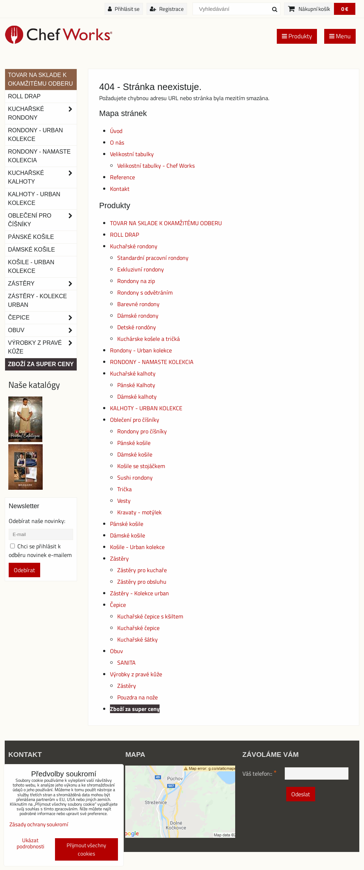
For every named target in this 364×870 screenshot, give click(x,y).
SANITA (126, 662)
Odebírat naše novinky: (37, 521)
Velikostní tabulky (132, 154)
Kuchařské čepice (138, 627)
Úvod (116, 131)
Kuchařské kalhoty (133, 373)
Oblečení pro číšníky (134, 419)
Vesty (124, 500)
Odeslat (300, 794)
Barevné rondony (138, 304)
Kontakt (120, 188)
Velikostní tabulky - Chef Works (156, 165)
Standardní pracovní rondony (153, 257)
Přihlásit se (124, 9)
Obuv (116, 651)
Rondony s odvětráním (145, 292)
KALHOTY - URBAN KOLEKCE (146, 408)
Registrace (167, 9)
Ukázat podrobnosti (30, 843)
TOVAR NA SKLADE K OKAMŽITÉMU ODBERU (166, 223)
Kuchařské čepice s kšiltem (150, 616)
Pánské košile (134, 442)
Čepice (118, 604)
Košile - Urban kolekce (137, 547)
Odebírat (24, 570)
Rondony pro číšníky (142, 431)
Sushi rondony (135, 477)
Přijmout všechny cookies (86, 849)
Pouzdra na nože (137, 697)
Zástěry (119, 558)
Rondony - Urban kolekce (141, 350)
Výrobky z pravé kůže (136, 674)
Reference (122, 177)
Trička (124, 489)
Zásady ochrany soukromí (38, 824)
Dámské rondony (137, 315)
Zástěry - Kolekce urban (139, 593)
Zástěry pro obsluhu (141, 581)
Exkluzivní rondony (140, 269)
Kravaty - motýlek (139, 512)
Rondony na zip (136, 281)
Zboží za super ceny (135, 708)
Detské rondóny (136, 327)
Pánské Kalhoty (136, 385)
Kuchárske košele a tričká (148, 338)
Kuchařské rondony (133, 246)
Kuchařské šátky (137, 639)
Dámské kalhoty (137, 396)
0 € (344, 9)
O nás (117, 142)
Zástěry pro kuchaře (142, 570)
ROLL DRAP (124, 234)
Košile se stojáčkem (141, 466)
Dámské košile (134, 454)
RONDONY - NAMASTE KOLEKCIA (152, 361)
